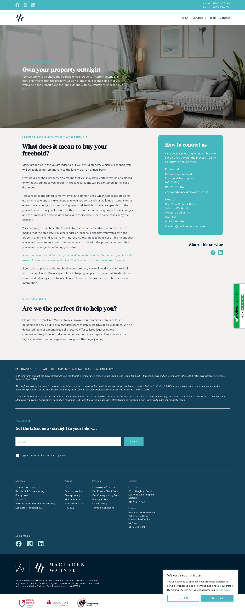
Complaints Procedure (104, 487)
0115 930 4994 (221, 7)
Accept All (217, 598)
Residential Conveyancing (29, 491)
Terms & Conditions (103, 507)
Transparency (72, 495)
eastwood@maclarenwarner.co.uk (186, 192)
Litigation (20, 499)
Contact (225, 17)
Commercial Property (27, 487)
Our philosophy (73, 491)
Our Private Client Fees (105, 491)
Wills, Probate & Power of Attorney (35, 503)
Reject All (183, 598)
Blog (213, 17)
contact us (90, 278)
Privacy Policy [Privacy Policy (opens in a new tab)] (100, 499)
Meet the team (73, 499)
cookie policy (223, 589)
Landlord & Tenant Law (28, 507)
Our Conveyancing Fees (105, 495)
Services (197, 17)
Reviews (69, 507)
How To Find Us (74, 503)
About (184, 17)
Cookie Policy (99, 503)
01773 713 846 (221, 3)
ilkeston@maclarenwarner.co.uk (185, 226)
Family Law (21, 495)
